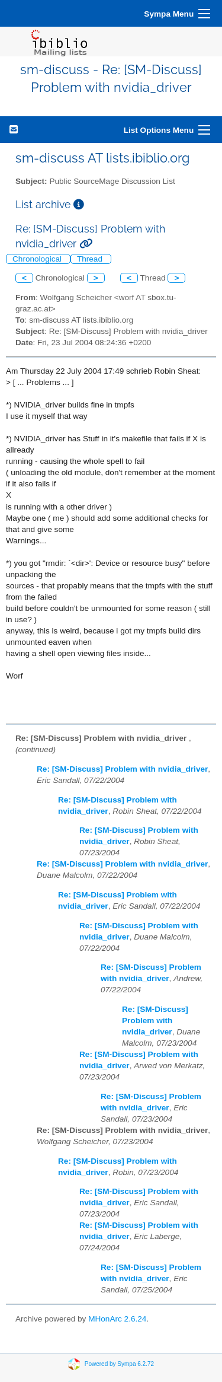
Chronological (38, 258)
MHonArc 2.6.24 (117, 1318)
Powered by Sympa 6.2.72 (119, 1363)
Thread (91, 258)
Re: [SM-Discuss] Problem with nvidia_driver (122, 769)
